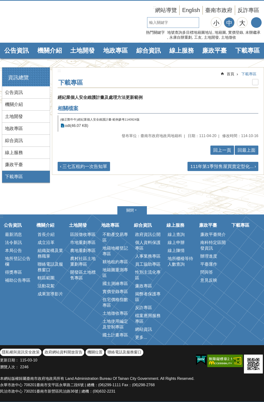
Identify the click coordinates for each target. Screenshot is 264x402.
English (191, 10)
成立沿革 (46, 242)
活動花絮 (46, 286)
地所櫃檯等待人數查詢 (180, 261)
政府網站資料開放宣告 (63, 352)
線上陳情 (176, 250)
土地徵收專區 (115, 313)
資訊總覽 (18, 77)
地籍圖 (220, 32)
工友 (198, 37)
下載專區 (247, 50)
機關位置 (94, 352)
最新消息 (13, 234)
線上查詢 (176, 234)
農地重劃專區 (83, 250)
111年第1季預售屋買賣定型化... (222, 166)
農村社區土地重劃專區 (83, 261)
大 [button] (242, 23)
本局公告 (13, 250)
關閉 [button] (130, 210)
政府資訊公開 (148, 234)
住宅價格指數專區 (115, 302)
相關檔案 (68, 108)
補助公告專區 (17, 280)
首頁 (230, 74)
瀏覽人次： (9, 367)
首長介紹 (46, 234)
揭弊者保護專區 (148, 297)
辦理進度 (208, 256)
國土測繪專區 (115, 283)
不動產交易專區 (115, 237)
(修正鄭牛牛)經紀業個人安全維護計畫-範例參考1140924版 (100, 119)
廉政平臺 (214, 50)
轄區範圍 (46, 278)
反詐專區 (248, 10)
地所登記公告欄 (17, 261)
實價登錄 (235, 32)
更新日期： (9, 360)
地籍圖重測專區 (115, 273)
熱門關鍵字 (155, 32)
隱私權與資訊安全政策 (21, 352)
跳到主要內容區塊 (2, 2)
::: (1, 69)
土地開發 (211, 37)
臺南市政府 (218, 10)
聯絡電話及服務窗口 (50, 267)
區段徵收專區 (83, 234)
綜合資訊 (148, 50)
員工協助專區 (148, 264)
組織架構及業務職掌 (50, 253)
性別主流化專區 (148, 275)
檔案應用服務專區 (148, 318)
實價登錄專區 (115, 291)
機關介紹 (49, 50)
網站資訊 (143, 329)
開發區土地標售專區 (83, 275)
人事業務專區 (148, 256)
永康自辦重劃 (180, 37)
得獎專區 (13, 272)
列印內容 (255, 82)
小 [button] (216, 23)
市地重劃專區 (83, 242)
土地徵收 (228, 37)
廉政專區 (143, 286)
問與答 (206, 272)
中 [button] (229, 23)
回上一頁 (222, 150)
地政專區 (115, 50)
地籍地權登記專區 (115, 251)
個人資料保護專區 (148, 245)
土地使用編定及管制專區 (115, 324)
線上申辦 (176, 242)
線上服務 (181, 50)
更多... (141, 337)
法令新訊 (13, 242)
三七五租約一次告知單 (84, 166)
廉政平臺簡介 (213, 234)
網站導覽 (166, 10)
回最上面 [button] (246, 150)
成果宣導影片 (50, 294)
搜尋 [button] (204, 22)
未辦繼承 (252, 32)
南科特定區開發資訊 (213, 245)
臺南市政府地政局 (40, 22)
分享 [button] (256, 22)
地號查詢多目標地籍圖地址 (190, 32)
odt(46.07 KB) (76, 126)
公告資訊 (16, 50)
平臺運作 (208, 264)
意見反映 (208, 280)
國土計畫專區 (115, 335)
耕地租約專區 (115, 262)
